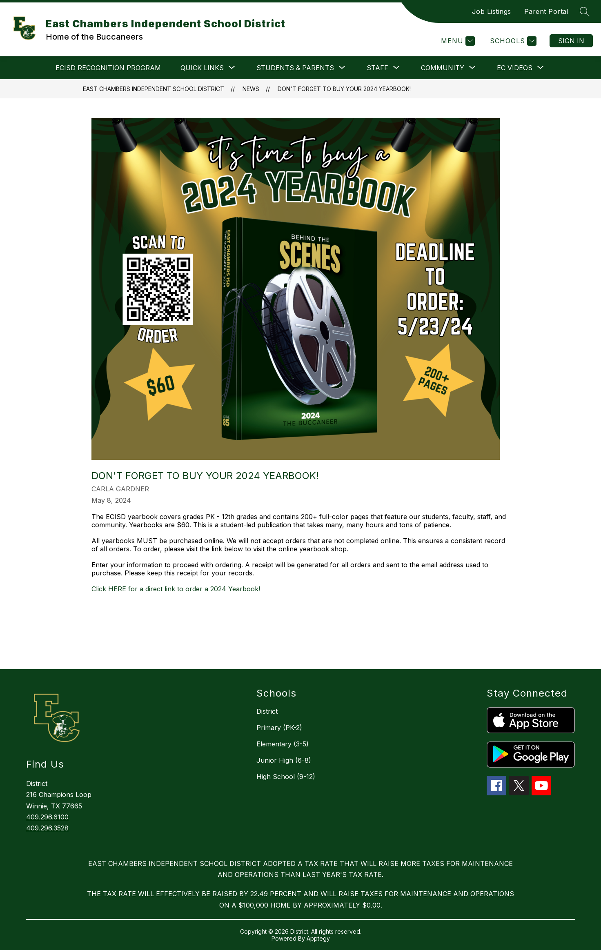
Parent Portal (546, 11)
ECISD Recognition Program (108, 68)
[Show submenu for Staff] (377, 68)
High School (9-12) (285, 776)
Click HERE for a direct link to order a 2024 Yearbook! (175, 589)
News (251, 88)
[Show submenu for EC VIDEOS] (514, 68)
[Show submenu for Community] (442, 68)
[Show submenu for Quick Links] (202, 68)
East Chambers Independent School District (153, 88)
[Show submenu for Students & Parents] (295, 68)
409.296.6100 (47, 817)
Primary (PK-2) (279, 728)
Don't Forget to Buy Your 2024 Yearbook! (344, 88)
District (267, 711)
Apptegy (318, 938)
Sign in (571, 41)
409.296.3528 (47, 828)
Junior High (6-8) (283, 760)
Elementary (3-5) (282, 744)
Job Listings (491, 11)
